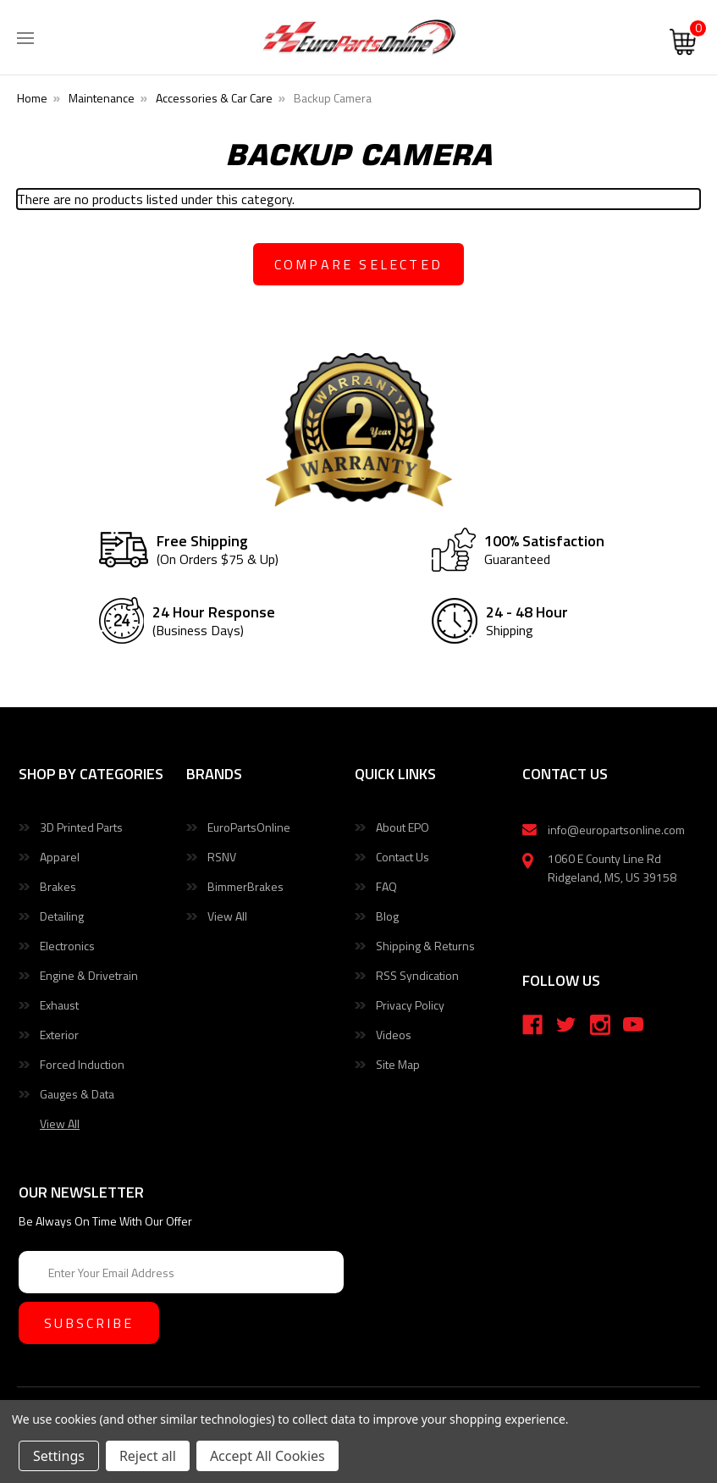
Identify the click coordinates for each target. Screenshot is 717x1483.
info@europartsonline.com (616, 829)
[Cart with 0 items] (683, 42)
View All (227, 916)
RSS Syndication (417, 975)
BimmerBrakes (245, 886)
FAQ (386, 886)
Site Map (398, 1064)
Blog (387, 916)
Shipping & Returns (425, 946)
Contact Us (402, 857)
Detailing (62, 916)
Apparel (60, 857)
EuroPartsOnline (248, 827)
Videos (393, 1034)
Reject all (147, 1456)
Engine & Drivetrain (89, 975)
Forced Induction (82, 1064)
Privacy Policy (410, 1005)
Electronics (67, 946)
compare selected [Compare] (358, 264)
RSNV (221, 857)
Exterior (59, 1034)
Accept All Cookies (267, 1456)
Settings (59, 1456)
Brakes (58, 886)
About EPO (402, 827)
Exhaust (59, 1005)
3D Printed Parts (81, 827)
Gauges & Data (77, 1094)
